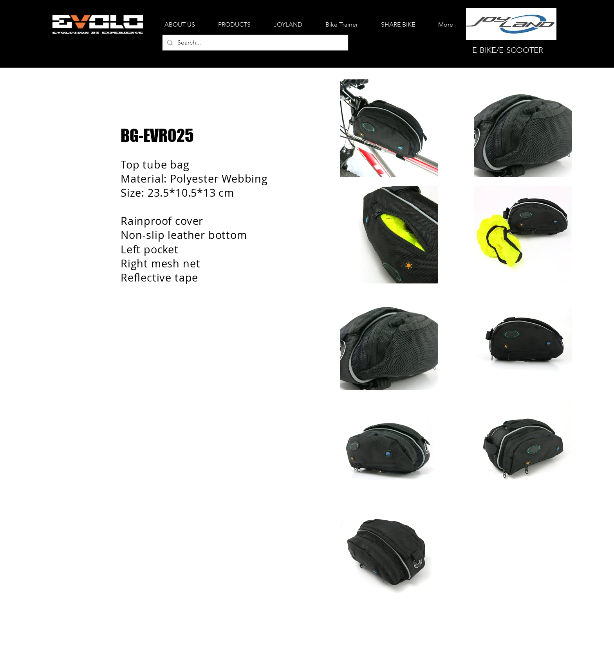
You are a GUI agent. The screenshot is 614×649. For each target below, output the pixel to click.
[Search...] (254, 42)
